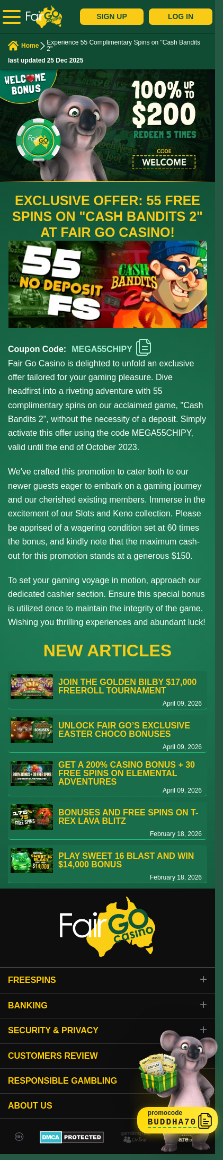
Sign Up (111, 16)
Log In (180, 16)
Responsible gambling (62, 1080)
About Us (30, 1105)
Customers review (53, 1055)
